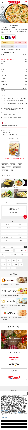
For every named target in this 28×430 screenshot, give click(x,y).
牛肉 (3, 260)
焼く (9, 132)
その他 (13, 267)
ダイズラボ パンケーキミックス (7, 59)
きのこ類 (15, 264)
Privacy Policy (4, 417)
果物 (3, 267)
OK (14, 427)
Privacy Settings (14, 420)
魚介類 (19, 260)
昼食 (3, 167)
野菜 (13, 134)
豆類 (21, 264)
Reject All (14, 424)
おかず (10, 130)
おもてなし (12, 164)
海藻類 (4, 264)
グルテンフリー (5, 170)
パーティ (20, 164)
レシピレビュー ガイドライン (22, 203)
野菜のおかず (5, 164)
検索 (2, 2)
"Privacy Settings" (4, 410)
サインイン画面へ (14, 212)
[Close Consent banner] (26, 393)
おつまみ (8, 167)
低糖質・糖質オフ (17, 167)
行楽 (12, 170)
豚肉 (10, 134)
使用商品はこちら (14, 25)
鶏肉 (14, 260)
